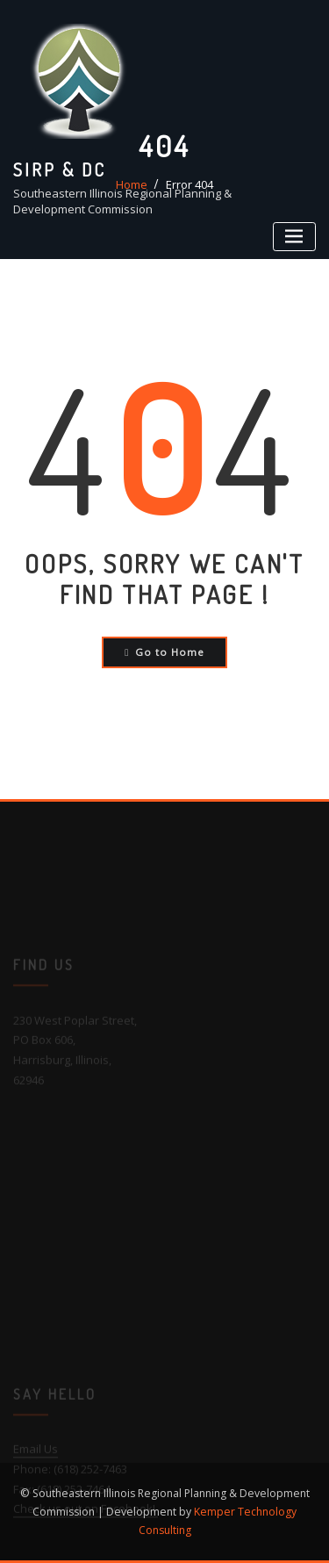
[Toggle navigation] (294, 236)
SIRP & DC (59, 169)
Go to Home (164, 652)
